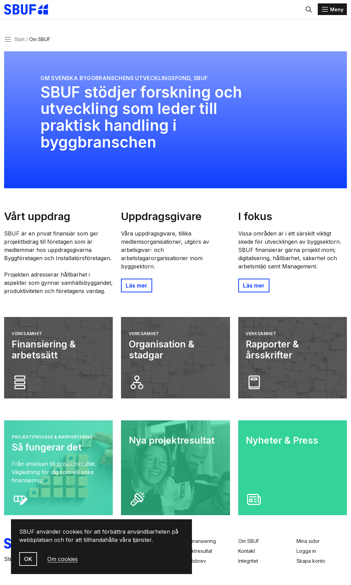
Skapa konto (310, 561)
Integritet (248, 561)
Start (19, 42)
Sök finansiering (198, 541)
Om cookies (62, 559)
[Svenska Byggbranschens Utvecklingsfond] (36, 11)
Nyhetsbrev (193, 561)
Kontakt (246, 551)
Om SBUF (248, 541)
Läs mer (136, 288)
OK (28, 559)
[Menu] (332, 11)
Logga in (306, 551)
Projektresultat (196, 551)
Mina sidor (308, 541)
